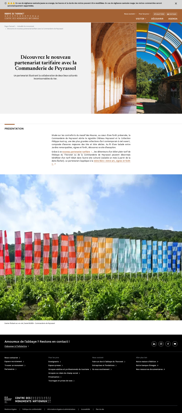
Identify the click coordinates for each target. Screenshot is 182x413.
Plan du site (100, 409)
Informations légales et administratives (61, 409)
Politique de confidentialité (31, 409)
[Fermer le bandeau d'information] (175, 3)
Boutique (171, 14)
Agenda (172, 18)
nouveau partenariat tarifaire (76, 151)
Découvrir (157, 18)
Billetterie (159, 14)
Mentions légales (11, 409)
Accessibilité (85, 409)
